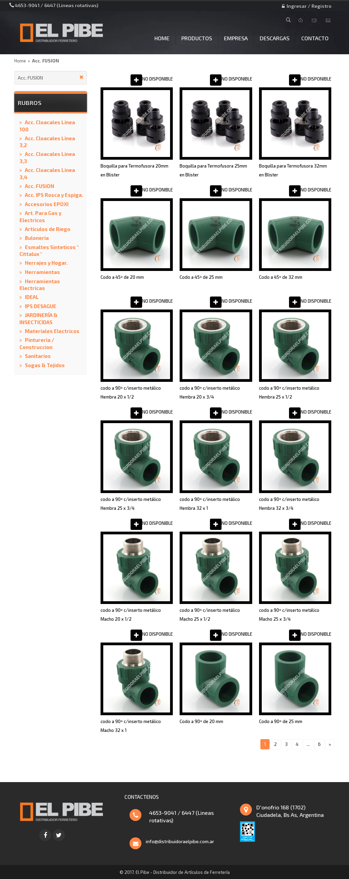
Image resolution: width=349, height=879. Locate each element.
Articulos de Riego (47, 229)
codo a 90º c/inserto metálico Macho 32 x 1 (131, 726)
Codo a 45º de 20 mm (122, 277)
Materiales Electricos (52, 331)
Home (20, 60)
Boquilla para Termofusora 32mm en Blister (293, 170)
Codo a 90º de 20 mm (201, 721)
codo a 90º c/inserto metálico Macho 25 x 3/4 (289, 614)
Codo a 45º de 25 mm (201, 277)
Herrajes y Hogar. (46, 263)
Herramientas (42, 272)
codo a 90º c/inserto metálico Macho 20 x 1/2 (131, 614)
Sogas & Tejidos (45, 365)
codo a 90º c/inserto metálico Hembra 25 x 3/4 (131, 503)
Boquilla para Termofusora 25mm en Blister (213, 170)
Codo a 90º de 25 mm (280, 721)
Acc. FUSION (45, 60)
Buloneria (37, 238)
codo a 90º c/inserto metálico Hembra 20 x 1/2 (131, 392)
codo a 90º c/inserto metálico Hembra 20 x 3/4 (210, 392)
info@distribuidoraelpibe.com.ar (180, 841)
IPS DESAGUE (40, 306)
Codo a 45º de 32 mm (280, 277)
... (308, 744)
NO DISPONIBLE (157, 79)
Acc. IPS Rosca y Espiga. (54, 195)
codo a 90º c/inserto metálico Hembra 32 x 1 (210, 503)
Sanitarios (38, 356)
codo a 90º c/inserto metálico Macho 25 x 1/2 (210, 614)
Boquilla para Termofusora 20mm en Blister (134, 170)
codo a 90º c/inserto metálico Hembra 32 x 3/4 (289, 503)
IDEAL (32, 297)
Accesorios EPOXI (47, 204)
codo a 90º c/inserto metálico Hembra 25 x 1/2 (289, 392)
